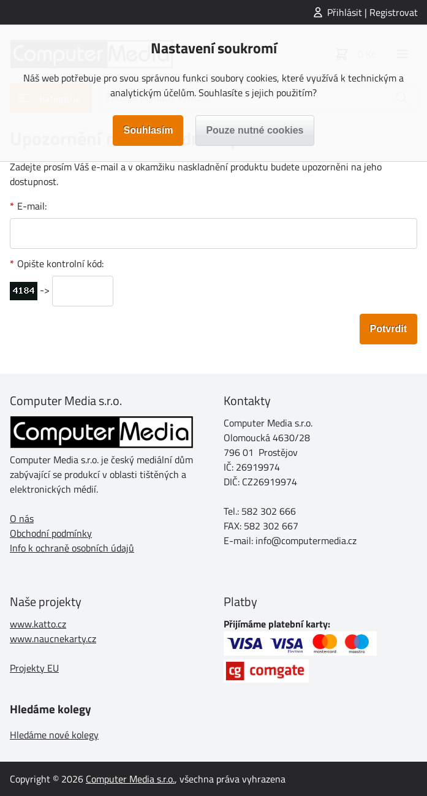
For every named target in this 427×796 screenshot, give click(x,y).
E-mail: (32, 206)
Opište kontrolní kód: (60, 263)
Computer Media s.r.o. (130, 778)
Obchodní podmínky (51, 533)
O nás (22, 518)
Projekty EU (34, 668)
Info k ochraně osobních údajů (72, 547)
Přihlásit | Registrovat (372, 12)
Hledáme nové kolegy (54, 734)
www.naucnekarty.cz (53, 638)
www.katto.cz (38, 623)
